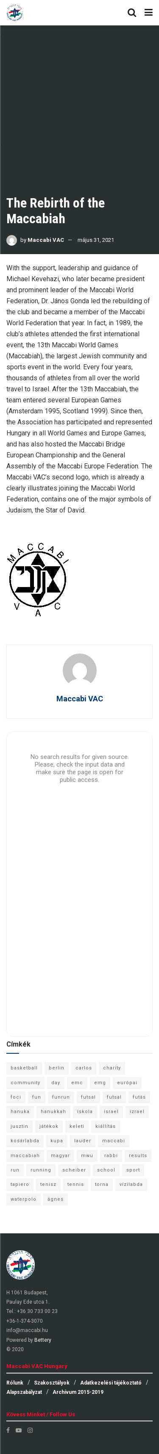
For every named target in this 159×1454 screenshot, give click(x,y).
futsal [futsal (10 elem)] (114, 1097)
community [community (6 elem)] (25, 1083)
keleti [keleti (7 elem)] (77, 1126)
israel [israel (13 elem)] (111, 1111)
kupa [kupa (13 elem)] (56, 1141)
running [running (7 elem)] (41, 1170)
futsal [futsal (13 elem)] (88, 1097)
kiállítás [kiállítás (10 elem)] (105, 1126)
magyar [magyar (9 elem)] (60, 1155)
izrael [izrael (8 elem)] (137, 1111)
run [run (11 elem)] (15, 1170)
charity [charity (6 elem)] (112, 1068)
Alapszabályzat (24, 1392)
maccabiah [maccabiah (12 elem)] (25, 1155)
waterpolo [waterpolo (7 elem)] (23, 1199)
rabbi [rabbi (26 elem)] (111, 1155)
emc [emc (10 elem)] (77, 1083)
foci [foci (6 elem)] (16, 1097)
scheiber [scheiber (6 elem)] (74, 1170)
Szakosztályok (52, 1383)
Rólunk (14, 1383)
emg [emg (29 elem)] (100, 1083)
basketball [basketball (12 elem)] (24, 1068)
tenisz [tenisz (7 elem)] (48, 1184)
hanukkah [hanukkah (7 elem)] (53, 1111)
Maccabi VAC (46, 240)
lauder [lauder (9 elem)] (82, 1141)
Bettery (42, 1340)
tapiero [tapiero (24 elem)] (20, 1184)
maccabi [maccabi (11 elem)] (113, 1141)
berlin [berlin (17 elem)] (56, 1068)
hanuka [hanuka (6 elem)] (20, 1111)
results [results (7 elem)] (138, 1155)
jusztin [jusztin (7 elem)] (19, 1126)
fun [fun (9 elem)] (36, 1097)
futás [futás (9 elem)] (139, 1097)
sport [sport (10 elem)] (133, 1170)
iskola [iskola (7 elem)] (85, 1111)
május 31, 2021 (96, 240)
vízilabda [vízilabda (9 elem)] (131, 1184)
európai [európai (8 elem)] (127, 1083)
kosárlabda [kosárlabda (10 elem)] (25, 1141)
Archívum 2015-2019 (78, 1392)
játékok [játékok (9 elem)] (49, 1126)
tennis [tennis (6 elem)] (75, 1184)
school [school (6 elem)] (106, 1170)
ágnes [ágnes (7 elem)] (55, 1199)
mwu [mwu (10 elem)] (87, 1155)
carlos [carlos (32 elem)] (83, 1068)
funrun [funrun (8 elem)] (61, 1097)
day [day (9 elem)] (55, 1083)
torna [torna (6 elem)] (102, 1184)
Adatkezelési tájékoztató (111, 1383)
